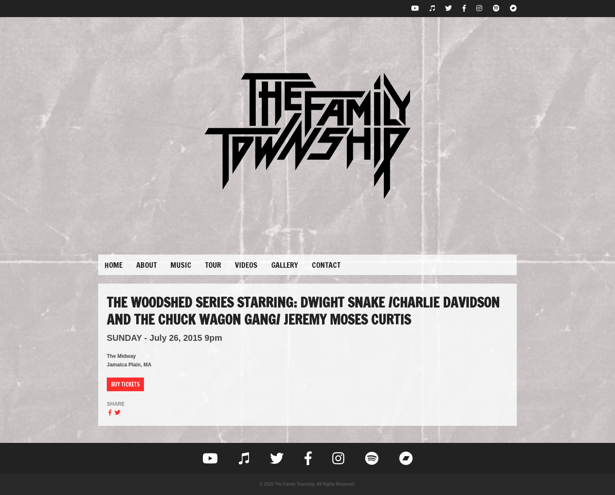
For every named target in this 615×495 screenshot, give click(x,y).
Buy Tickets (125, 384)
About (146, 264)
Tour (213, 264)
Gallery (284, 264)
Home (114, 264)
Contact (326, 264)
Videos (246, 264)
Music (180, 264)
